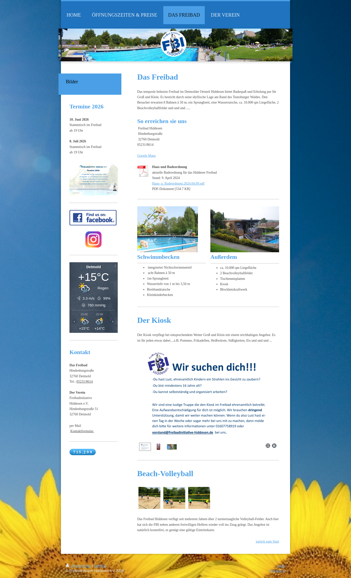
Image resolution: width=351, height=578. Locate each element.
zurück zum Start (267, 541)
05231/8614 (85, 381)
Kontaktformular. (82, 431)
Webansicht (277, 571)
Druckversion (79, 566)
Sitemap (100, 566)
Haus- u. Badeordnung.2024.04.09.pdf (178, 183)
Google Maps (146, 156)
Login (281, 566)
